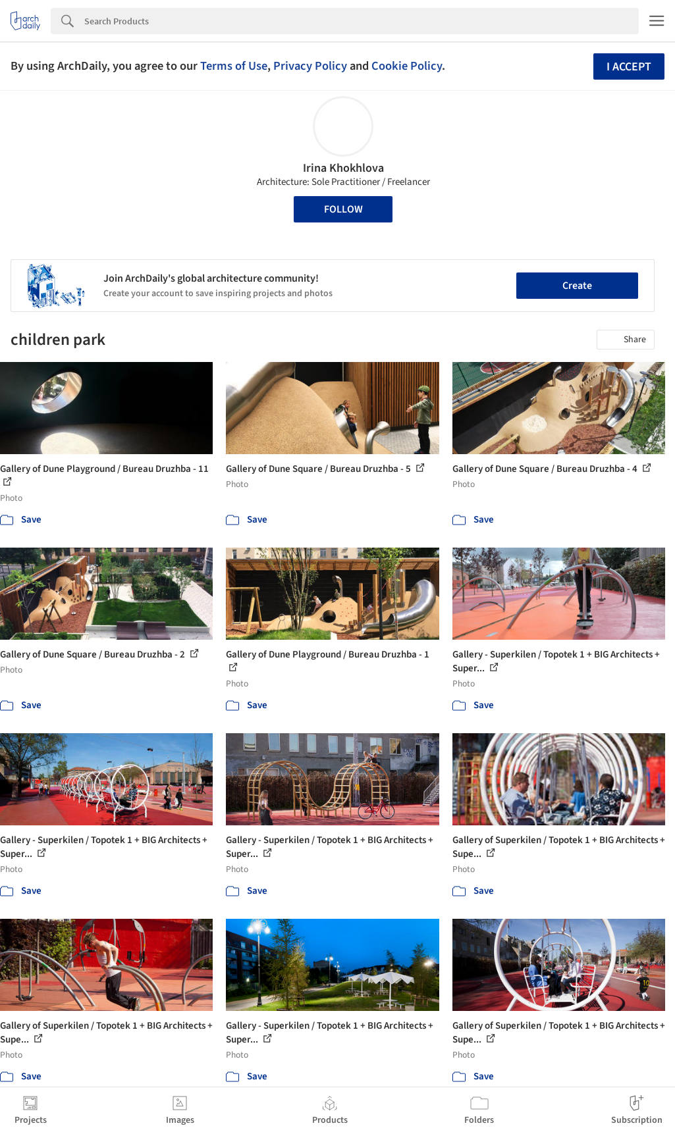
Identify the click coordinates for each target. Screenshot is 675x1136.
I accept (629, 67)
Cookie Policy (406, 65)
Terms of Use (233, 65)
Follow (343, 209)
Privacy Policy (310, 65)
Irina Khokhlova (343, 168)
